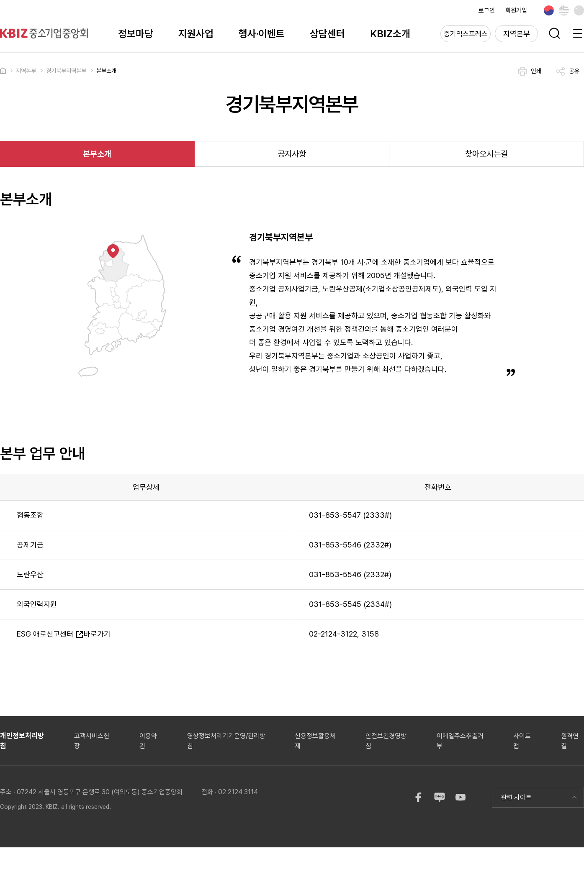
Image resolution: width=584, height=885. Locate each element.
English (564, 10)
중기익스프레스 (466, 34)
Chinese (579, 10)
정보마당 (135, 34)
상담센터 (327, 34)
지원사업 (196, 34)
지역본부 (516, 33)
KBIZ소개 (390, 34)
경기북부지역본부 (66, 70)
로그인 (487, 10)
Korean (549, 10)
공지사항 (292, 154)
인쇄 (530, 71)
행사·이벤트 (262, 34)
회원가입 (516, 10)
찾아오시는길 (486, 154)
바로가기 (93, 633)
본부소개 (106, 70)
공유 (568, 71)
